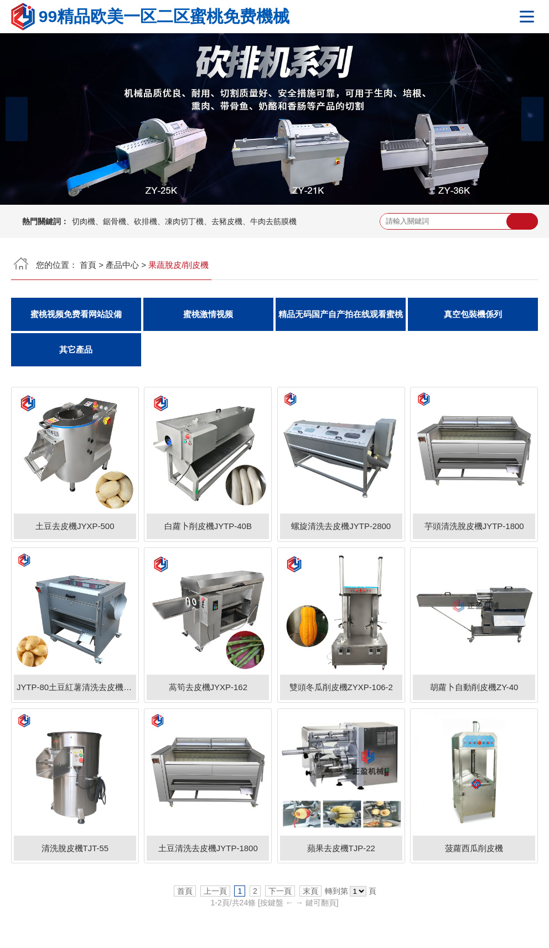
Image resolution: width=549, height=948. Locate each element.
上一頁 (215, 891)
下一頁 (280, 891)
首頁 (88, 265)
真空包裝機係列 (473, 314)
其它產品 (75, 349)
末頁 (310, 891)
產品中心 (122, 265)
